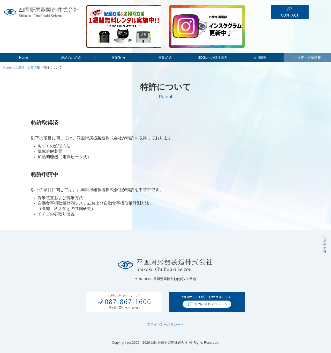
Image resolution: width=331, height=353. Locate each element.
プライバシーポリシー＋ (165, 324)
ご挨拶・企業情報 (307, 57)
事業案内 (118, 57)
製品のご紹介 (71, 57)
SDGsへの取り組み (212, 57)
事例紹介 (165, 57)
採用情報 (260, 57)
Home (23, 57)
